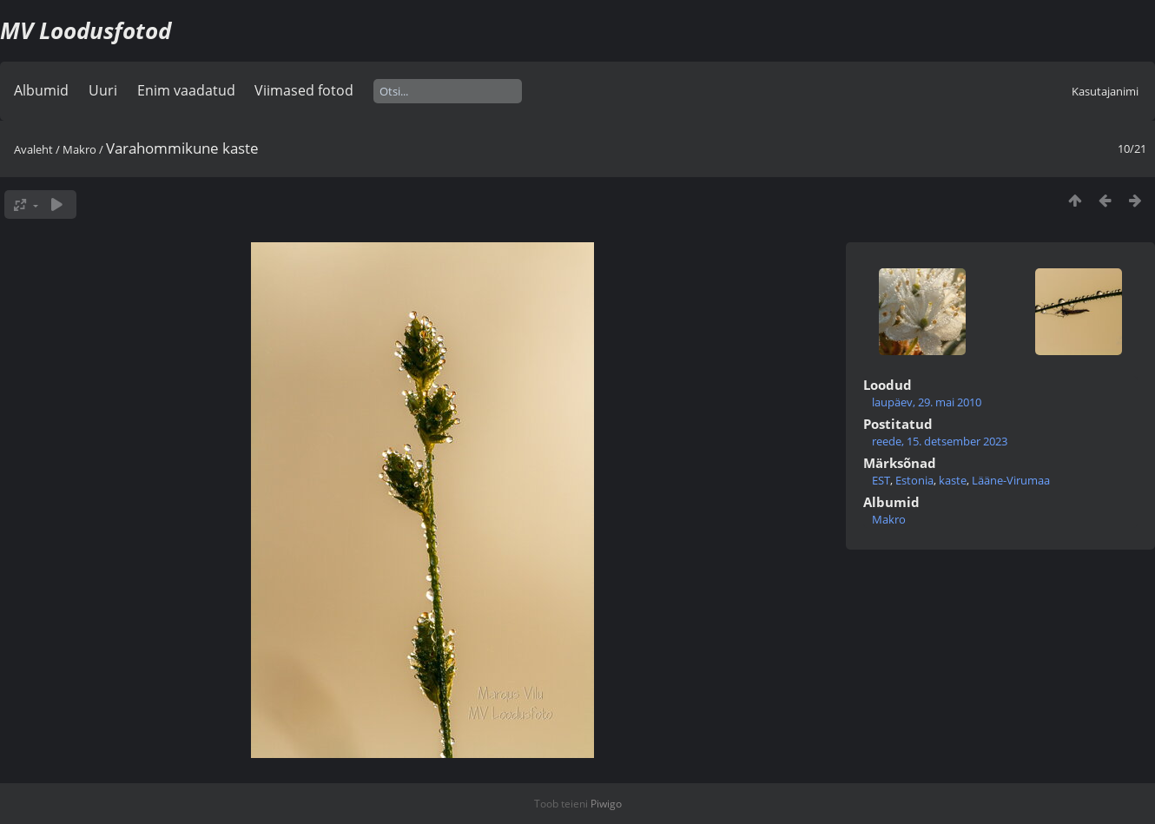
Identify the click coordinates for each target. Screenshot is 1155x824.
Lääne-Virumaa (1011, 480)
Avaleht (33, 149)
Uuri (103, 90)
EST (881, 480)
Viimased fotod (303, 90)
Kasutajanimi (1105, 91)
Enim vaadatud (186, 90)
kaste (953, 480)
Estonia (914, 480)
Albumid (41, 90)
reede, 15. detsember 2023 (939, 441)
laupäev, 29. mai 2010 (926, 402)
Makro (79, 149)
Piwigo (606, 803)
